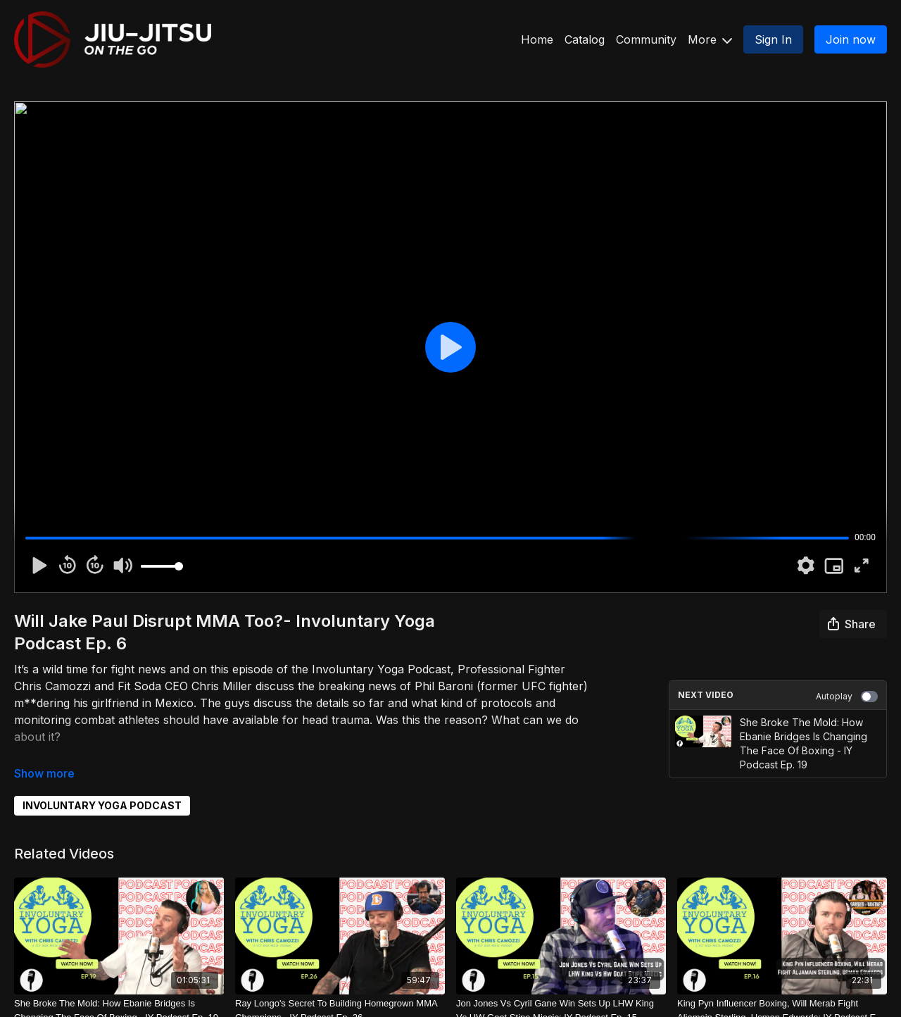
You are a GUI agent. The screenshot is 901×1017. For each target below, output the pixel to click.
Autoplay (847, 696)
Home (537, 39)
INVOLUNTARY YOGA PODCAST (102, 805)
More (710, 39)
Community (646, 39)
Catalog (585, 39)
